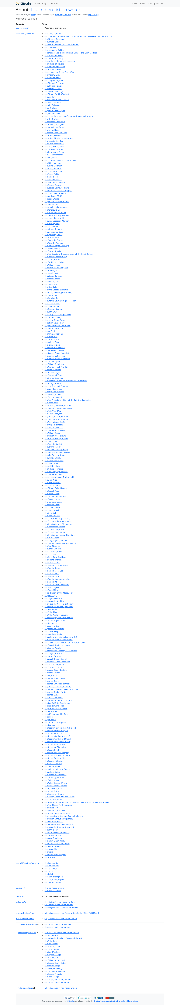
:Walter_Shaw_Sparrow (56, 785)
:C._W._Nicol (51, 480)
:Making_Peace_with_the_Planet (60, 796)
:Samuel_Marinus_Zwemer (57, 358)
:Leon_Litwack (52, 510)
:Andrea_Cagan (52, 372)
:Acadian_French (53, 369)
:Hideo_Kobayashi (53, 413)
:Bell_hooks (51, 295)
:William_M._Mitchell (55, 960)
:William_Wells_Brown (55, 436)
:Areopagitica (52, 270)
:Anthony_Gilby (52, 75)
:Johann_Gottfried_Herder (57, 201)
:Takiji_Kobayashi (53, 397)
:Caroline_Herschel (54, 149)
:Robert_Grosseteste (55, 347)
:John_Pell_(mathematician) (57, 452)
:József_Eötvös (52, 273)
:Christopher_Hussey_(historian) (60, 535)
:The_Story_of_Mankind (56, 430)
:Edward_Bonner (53, 42)
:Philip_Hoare (52, 612)
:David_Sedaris (52, 303)
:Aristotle (50, 857)
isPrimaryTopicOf (25, 918)
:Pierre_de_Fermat (54, 240)
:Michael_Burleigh (54, 55)
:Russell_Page (52, 491)
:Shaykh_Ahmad (53, 394)
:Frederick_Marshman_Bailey (58, 408)
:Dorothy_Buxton (53, 309)
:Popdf (49, 871)
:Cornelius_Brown (53, 551)
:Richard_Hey (51, 808)
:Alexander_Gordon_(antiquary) (59, 604)
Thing (33, 14)
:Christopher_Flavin (54, 529)
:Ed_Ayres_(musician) (55, 39)
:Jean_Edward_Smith (55, 706)
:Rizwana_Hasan (53, 725)
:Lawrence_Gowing (54, 58)
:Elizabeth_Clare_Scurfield (57, 99)
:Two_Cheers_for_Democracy (58, 805)
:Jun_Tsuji (50, 331)
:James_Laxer (51, 695)
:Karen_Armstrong (54, 334)
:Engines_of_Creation (55, 794)
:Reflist (49, 874)
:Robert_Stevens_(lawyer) (57, 752)
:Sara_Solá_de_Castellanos (57, 703)
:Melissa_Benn (52, 342)
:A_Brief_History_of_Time (56, 438)
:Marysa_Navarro (53, 653)
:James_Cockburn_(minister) (58, 686)
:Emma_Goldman (53, 166)
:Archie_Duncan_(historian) (57, 813)
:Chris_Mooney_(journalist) (57, 518)
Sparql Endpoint (156, 3)
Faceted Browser (139, 3)
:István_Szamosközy (54, 323)
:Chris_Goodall (52, 515)
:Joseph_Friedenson (54, 628)
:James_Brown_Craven (55, 678)
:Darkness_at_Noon (54, 152)
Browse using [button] (40, 3)
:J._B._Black (50, 108)
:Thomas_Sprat (52, 361)
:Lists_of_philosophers (55, 722)
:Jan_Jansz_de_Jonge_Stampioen (60, 61)
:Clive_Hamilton (52, 482)
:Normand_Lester (53, 502)
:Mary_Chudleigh (53, 838)
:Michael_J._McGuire (54, 777)
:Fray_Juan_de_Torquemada (58, 314)
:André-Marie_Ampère (55, 854)
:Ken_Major (51, 623)
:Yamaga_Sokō (52, 499)
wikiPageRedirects (27, 924)
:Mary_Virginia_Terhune (56, 540)
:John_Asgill (51, 595)
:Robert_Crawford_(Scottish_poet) (60, 728)
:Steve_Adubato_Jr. (54, 968)
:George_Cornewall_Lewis (57, 188)
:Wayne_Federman (54, 598)
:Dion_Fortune (52, 306)
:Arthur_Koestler (53, 135)
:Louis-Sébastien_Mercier (57, 221)
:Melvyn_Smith (52, 772)
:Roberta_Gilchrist (53, 761)
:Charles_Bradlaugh (54, 378)
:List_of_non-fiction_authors (58, 924)
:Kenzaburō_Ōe (52, 210)
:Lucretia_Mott (52, 339)
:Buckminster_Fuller (54, 143)
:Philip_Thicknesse (54, 425)
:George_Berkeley (53, 185)
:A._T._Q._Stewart (53, 69)
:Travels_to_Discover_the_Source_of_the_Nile (65, 642)
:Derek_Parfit (51, 402)
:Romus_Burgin (52, 965)
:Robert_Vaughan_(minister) (58, 755)
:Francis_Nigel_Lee (54, 571)
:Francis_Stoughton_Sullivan (58, 579)
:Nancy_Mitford (52, 345)
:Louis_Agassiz (52, 223)
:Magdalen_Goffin (53, 634)
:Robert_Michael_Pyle (55, 744)
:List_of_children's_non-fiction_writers (62, 932)
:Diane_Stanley (52, 507)
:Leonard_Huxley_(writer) (57, 215)
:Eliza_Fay (50, 97)
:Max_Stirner (51, 226)
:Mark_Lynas (51, 463)
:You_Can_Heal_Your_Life (56, 367)
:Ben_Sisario (51, 935)
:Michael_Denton (53, 229)
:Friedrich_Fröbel (53, 179)
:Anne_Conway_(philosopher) (58, 292)
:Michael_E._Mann (53, 276)
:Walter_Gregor (52, 780)
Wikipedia (70, 1001)
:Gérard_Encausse (53, 447)
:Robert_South (52, 750)
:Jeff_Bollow (51, 711)
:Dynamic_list (51, 868)
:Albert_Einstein (52, 846)
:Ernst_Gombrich (53, 168)
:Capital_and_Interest (55, 664)
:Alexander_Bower (54, 821)
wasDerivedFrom (25, 913)
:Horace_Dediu (52, 946)
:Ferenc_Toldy (52, 174)
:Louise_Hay (51, 336)
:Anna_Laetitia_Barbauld (56, 290)
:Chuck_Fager (52, 537)
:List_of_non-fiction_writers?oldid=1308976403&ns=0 (72, 913)
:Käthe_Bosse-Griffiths (55, 212)
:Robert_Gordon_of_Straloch (58, 739)
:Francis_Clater (52, 562)
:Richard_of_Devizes (54, 64)
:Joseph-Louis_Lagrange (56, 207)
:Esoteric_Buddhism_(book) (57, 645)
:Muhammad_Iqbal (54, 232)
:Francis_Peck (52, 573)
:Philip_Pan (51, 941)
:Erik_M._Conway (53, 763)
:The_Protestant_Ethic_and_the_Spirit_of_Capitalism (68, 400)
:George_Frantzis (53, 974)
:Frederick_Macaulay (55, 810)
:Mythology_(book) (54, 234)
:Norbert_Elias (52, 237)
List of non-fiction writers (57, 9)
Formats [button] (54, 3)
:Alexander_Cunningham (56, 267)
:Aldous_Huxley (52, 130)
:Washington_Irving (54, 262)
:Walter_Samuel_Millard (56, 783)
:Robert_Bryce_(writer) (55, 620)
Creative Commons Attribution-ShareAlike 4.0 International (116, 1001)
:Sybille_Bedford (53, 248)
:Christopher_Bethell (55, 526)
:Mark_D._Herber (53, 33)
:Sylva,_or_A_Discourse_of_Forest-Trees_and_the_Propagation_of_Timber (77, 802)
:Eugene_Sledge (53, 954)
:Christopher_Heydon (55, 532)
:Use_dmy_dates (53, 882)
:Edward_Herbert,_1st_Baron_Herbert (62, 44)
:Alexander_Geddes (54, 601)
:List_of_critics (52, 626)
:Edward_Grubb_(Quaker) (57, 94)
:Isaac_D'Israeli (52, 199)
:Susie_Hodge (52, 976)
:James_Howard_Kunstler (56, 416)
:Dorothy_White (52, 77)
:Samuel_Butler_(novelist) (57, 353)
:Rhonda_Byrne (52, 278)
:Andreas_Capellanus (55, 121)
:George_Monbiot (53, 383)
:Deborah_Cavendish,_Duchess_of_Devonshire (66, 380)
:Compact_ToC (52, 865)
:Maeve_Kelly (51, 631)
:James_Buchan (52, 681)
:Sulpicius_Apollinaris (55, 66)
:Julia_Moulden (52, 113)
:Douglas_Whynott (54, 80)
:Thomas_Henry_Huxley (56, 256)
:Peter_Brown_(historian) (56, 419)
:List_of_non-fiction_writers (61, 918)
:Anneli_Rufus (52, 791)
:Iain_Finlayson (52, 105)
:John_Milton (51, 204)
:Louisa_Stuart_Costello (56, 670)
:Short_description (54, 877)
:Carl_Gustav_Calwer (55, 146)
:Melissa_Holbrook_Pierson (57, 769)
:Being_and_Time (53, 375)
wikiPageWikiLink (25, 33)
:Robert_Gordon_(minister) (57, 736)
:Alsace (49, 852)
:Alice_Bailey (51, 287)
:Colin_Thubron (52, 485)
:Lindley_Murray (53, 458)
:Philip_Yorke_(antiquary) (56, 615)
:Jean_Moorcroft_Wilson (56, 708)
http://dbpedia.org (63, 14)
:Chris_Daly (51, 513)
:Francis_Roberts (53, 576)
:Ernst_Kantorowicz (54, 171)
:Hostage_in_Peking (54, 50)
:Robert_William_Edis (55, 758)
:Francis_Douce (52, 568)
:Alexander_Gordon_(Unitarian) (59, 827)
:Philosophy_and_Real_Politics (59, 617)
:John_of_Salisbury (54, 328)
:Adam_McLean (52, 672)
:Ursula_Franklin (53, 259)
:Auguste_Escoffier (54, 141)
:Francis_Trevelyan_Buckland (58, 405)
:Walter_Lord (51, 284)
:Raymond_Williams (54, 391)
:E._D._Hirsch (51, 554)
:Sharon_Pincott (53, 648)
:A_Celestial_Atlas (53, 788)
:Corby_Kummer (53, 549)
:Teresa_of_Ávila (53, 251)
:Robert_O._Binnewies (55, 747)
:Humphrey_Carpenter (55, 193)
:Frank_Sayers (52, 587)
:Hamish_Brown (53, 835)
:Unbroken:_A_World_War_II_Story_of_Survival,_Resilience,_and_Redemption (78, 36)
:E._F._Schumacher (54, 154)
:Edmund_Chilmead (54, 83)
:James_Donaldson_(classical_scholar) (62, 689)
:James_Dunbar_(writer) (56, 692)
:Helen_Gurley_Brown (55, 320)
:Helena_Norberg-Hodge (56, 449)
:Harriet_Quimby (53, 317)
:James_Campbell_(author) (57, 684)
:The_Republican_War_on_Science (60, 543)
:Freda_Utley (51, 590)
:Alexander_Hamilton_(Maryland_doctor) (63, 938)
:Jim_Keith (50, 719)
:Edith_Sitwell (51, 312)
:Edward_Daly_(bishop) (56, 488)
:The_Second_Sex (53, 474)
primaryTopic (25, 988)
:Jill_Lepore (50, 717)
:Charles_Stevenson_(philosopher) (60, 301)
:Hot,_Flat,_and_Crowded (56, 386)
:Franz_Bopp (51, 177)
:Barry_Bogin (51, 830)
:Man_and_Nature (53, 799)
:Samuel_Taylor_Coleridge (57, 245)
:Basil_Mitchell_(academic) (57, 832)
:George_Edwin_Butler (55, 963)
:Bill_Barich (51, 675)
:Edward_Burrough (54, 91)
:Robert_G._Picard (53, 733)
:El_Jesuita (50, 47)
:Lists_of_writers (53, 890)
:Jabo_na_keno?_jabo (55, 110)
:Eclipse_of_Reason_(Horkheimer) (60, 160)
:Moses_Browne (53, 656)
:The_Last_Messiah (54, 427)
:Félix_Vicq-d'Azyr (53, 411)
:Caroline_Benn (52, 298)
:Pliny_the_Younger (54, 243)
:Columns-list (51, 863)
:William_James (52, 265)
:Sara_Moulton (52, 952)
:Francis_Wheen (53, 582)
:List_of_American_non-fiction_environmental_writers (69, 116)
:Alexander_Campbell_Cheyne (59, 824)
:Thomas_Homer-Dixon (56, 496)
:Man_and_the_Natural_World (59, 639)
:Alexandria (51, 849)
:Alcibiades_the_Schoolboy (57, 661)
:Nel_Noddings (52, 466)
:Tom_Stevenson (53, 546)
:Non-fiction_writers (54, 888)
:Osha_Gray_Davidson (55, 557)
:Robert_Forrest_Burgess (56, 730)
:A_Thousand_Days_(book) (57, 843)
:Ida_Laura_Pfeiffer (54, 196)
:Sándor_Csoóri (52, 281)
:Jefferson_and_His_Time (56, 714)
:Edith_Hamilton (53, 163)
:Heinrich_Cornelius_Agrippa (58, 190)
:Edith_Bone (51, 441)
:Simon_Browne (52, 102)
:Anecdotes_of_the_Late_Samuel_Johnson (64, 816)
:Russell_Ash (51, 957)
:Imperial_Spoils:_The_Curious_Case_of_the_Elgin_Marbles (71, 53)
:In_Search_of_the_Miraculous (59, 593)
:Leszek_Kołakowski (54, 218)
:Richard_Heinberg (54, 469)
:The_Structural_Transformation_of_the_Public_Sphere (69, 254)
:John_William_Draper (55, 455)
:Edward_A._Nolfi (53, 88)
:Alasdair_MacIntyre (54, 127)
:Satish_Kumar (52, 493)
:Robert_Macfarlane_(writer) (58, 741)
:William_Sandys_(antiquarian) (59, 819)
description (22, 28)
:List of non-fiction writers (60, 902)
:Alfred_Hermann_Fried (56, 132)
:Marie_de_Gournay (54, 460)
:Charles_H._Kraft (53, 667)
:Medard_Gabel (52, 766)
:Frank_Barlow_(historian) (57, 584)
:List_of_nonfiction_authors (57, 927)
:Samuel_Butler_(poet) (55, 356)
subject (20, 888)
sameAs (21, 902)
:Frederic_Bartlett (53, 444)
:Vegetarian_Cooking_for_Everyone (61, 650)
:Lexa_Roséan (52, 949)
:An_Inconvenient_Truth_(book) (59, 477)
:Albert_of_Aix (52, 119)
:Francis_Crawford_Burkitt (57, 565)
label (20, 896)
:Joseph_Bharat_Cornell (56, 659)
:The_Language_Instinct (56, 471)
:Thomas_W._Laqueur (55, 971)
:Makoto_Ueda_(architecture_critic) (61, 637)
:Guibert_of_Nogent (54, 124)
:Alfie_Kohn (51, 609)
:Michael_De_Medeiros (55, 774)
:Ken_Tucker (51, 943)
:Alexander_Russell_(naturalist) (59, 606)
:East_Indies (51, 157)
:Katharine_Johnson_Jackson (58, 700)
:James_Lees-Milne (54, 697)
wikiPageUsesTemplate (27, 863)
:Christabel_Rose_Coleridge (57, 521)
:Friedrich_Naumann (55, 182)
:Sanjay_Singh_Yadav (55, 841)
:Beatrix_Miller (52, 504)
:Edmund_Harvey (53, 86)
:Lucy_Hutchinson (53, 389)
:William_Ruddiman (54, 364)
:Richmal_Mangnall (54, 560)
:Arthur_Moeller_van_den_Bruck (60, 138)
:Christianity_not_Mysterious (58, 524)
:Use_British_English (54, 879)
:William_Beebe (52, 433)
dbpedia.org (93, 14)
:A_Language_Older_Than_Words (60, 72)
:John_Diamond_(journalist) (57, 325)
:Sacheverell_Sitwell (54, 350)
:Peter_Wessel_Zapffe (55, 422)
